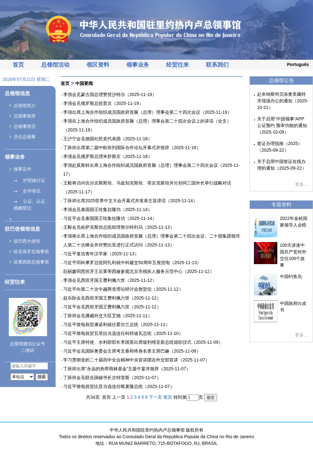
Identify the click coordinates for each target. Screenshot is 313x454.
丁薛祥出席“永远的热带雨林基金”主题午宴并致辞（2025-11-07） (126, 368)
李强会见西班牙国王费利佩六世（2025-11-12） (110, 280)
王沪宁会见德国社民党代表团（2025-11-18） (107, 138)
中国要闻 (84, 83)
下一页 (155, 397)
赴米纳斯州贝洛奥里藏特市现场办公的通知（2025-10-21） (282, 101)
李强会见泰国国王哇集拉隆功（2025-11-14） (107, 209)
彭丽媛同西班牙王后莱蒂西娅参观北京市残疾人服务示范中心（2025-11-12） (138, 271)
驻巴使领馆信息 (22, 229)
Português (298, 64)
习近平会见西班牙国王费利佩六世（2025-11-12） (112, 306)
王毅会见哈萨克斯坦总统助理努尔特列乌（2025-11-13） (118, 227)
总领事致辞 (25, 115)
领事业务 (137, 65)
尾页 (167, 397)
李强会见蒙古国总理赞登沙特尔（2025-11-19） (110, 94)
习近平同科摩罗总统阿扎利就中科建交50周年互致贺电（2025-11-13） (132, 262)
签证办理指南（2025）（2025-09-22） (279, 147)
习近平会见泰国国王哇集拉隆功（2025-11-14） (110, 218)
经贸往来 (177, 65)
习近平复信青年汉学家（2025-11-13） (101, 253)
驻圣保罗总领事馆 (31, 251)
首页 (18, 65)
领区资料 (98, 65)
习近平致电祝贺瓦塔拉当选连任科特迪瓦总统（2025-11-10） (123, 333)
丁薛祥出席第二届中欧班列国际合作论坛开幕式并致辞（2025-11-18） (132, 147)
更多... (301, 184)
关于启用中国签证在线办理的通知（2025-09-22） (281, 165)
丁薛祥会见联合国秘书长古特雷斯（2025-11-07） (112, 377)
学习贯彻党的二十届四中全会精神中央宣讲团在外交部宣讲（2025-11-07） (136, 359)
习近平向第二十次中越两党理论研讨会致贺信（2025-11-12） (123, 289)
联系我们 (217, 65)
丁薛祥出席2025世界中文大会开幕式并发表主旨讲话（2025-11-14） (130, 200)
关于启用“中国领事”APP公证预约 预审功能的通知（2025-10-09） (282, 125)
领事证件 (22, 169)
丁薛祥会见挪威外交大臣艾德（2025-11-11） (107, 315)
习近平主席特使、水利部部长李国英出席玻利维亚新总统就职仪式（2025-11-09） (143, 342)
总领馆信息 (17, 93)
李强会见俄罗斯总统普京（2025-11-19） (103, 103)
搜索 (42, 376)
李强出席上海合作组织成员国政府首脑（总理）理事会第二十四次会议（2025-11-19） (147, 112)
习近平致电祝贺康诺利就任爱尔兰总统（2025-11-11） (116, 324)
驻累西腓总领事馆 (31, 261)
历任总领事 (25, 136)
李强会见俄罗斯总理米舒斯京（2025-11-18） (107, 156)
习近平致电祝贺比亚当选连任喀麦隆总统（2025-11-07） (118, 386)
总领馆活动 (55, 65)
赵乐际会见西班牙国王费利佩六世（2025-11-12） (112, 297)
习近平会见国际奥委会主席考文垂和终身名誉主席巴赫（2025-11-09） (132, 351)
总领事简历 (25, 126)
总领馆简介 (25, 105)
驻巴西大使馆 (27, 241)
